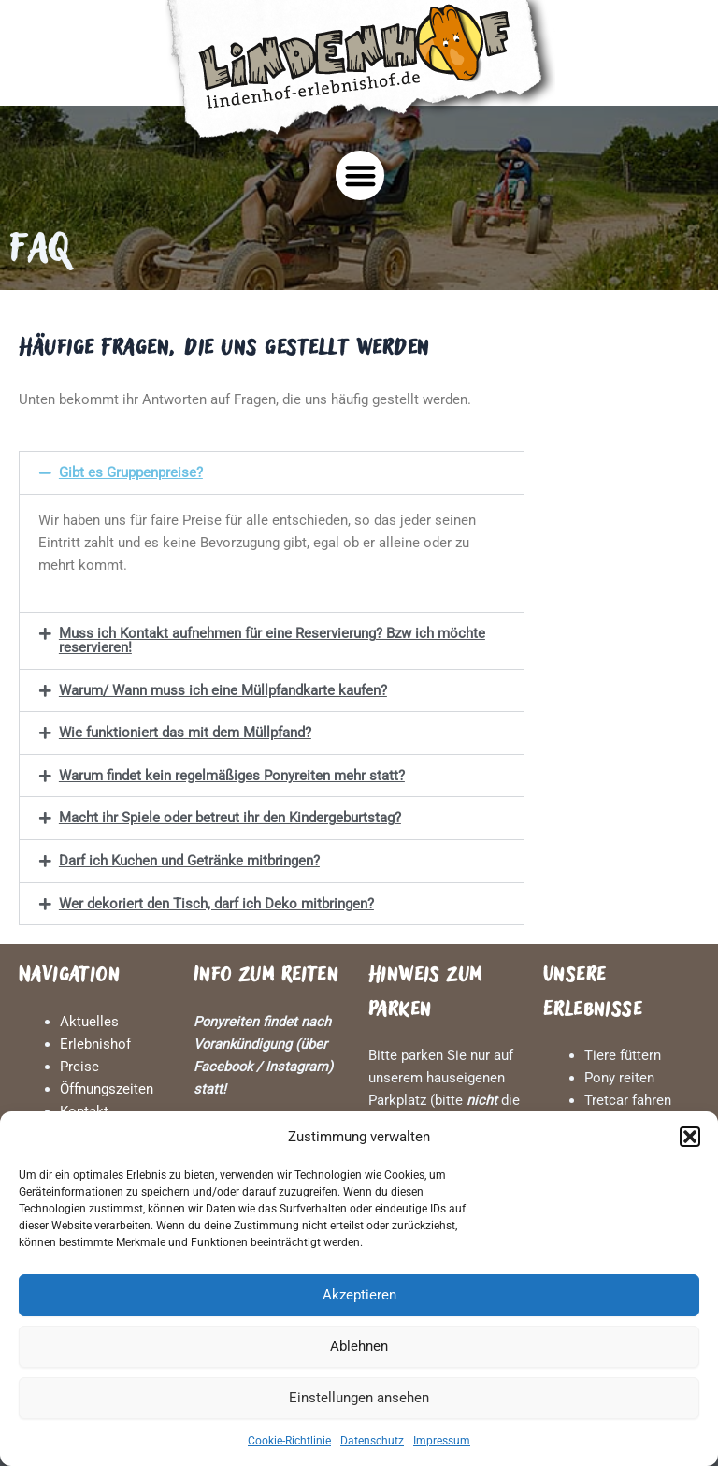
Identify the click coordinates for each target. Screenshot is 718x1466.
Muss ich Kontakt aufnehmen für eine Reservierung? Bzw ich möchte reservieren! (272, 640)
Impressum (441, 1440)
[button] (690, 1136)
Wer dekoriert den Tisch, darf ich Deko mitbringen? (216, 903)
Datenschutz (372, 1440)
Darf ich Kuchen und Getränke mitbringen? (189, 860)
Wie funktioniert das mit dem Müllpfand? (185, 732)
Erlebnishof (95, 1044)
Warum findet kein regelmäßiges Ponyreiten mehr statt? (232, 775)
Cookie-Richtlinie (289, 1440)
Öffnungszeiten (106, 1089)
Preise (79, 1066)
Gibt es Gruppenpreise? (131, 472)
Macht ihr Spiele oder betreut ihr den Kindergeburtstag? (230, 817)
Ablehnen (359, 1346)
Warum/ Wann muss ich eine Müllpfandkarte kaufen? (223, 690)
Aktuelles (89, 1021)
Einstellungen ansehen (359, 1397)
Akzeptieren (359, 1294)
